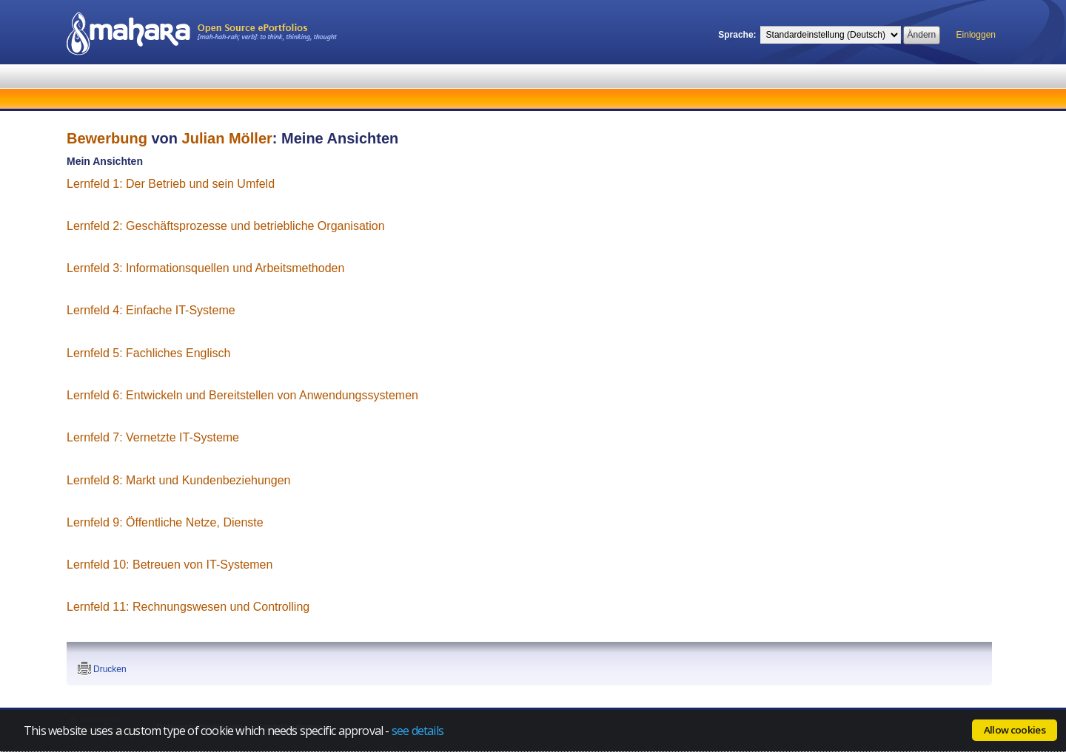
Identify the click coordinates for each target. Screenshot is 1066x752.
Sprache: (737, 35)
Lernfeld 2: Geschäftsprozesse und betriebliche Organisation (226, 226)
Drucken (110, 669)
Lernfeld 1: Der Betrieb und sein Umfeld (171, 183)
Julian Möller (227, 138)
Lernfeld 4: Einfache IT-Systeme (151, 310)
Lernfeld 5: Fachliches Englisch (148, 353)
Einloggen (976, 35)
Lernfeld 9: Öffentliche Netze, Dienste (165, 522)
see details (417, 730)
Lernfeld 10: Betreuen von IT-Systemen (169, 564)
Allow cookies (1014, 729)
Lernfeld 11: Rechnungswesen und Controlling (188, 606)
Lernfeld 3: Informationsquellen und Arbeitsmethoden (205, 268)
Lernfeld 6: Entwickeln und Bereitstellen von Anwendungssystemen (242, 395)
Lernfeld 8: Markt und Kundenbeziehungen (178, 480)
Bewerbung (107, 138)
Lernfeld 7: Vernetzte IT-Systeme (153, 437)
